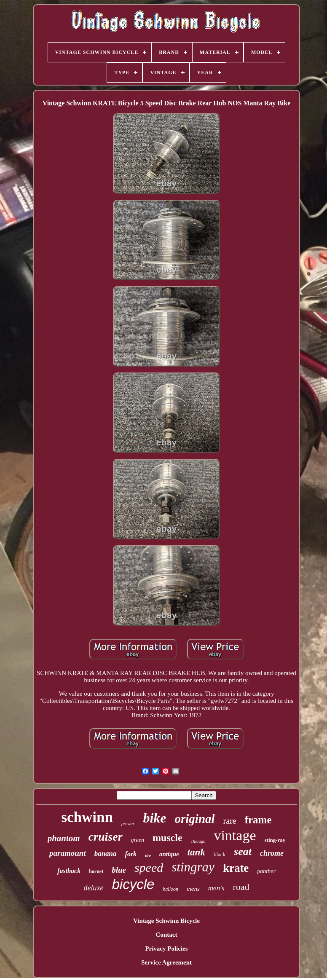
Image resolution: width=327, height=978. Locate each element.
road (241, 887)
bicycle (133, 884)
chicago (198, 841)
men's (216, 888)
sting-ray (275, 840)
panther (266, 871)
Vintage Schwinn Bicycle (166, 920)
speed (148, 867)
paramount (67, 853)
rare (229, 820)
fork (131, 853)
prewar (127, 823)
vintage (235, 835)
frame (258, 819)
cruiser (105, 836)
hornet (96, 871)
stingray (193, 867)
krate (236, 868)
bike (154, 817)
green (137, 840)
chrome (272, 853)
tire (148, 855)
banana (105, 853)
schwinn (87, 817)
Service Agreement (166, 962)
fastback (68, 870)
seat (243, 851)
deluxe (93, 888)
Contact (166, 934)
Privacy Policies (166, 948)
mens (193, 888)
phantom (64, 838)
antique (169, 854)
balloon (170, 889)
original (195, 818)
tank (196, 852)
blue (119, 869)
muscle (167, 837)
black (219, 854)
